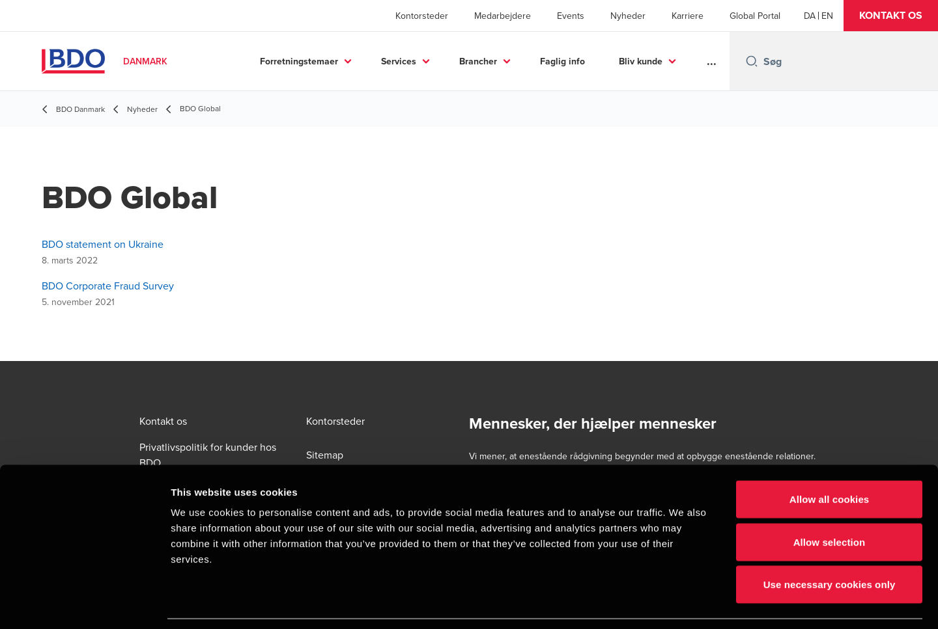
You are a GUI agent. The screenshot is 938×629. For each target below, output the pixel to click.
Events (570, 15)
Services (398, 61)
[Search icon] (751, 61)
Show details (683, 603)
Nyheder (628, 15)
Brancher (478, 61)
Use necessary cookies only (829, 543)
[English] (827, 16)
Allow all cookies (829, 458)
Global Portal (755, 15)
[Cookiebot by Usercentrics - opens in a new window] (84, 603)
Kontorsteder (421, 15)
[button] (891, 15)
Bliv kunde (640, 61)
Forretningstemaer (299, 61)
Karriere (688, 15)
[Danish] (810, 16)
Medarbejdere (502, 15)
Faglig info (562, 61)
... (712, 61)
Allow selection (829, 501)
